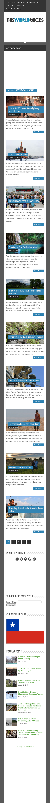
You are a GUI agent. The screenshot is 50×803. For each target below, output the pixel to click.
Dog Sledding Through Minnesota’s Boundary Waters (30, 693)
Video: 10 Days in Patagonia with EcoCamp (29, 658)
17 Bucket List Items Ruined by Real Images (29, 669)
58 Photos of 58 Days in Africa (20, 468)
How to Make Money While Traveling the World (29, 681)
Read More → (38, 132)
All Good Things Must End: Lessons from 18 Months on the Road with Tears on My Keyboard (29, 707)
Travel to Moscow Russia (18, 155)
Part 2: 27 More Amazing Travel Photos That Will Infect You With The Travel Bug (30, 733)
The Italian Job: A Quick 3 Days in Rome (24, 380)
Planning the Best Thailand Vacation (23, 247)
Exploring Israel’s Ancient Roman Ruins (24, 424)
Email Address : (11, 602)
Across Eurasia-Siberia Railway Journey (24, 201)
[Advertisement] (25, 69)
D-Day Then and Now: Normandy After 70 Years (28, 720)
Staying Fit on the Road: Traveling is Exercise (26, 337)
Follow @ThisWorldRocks (25, 747)
